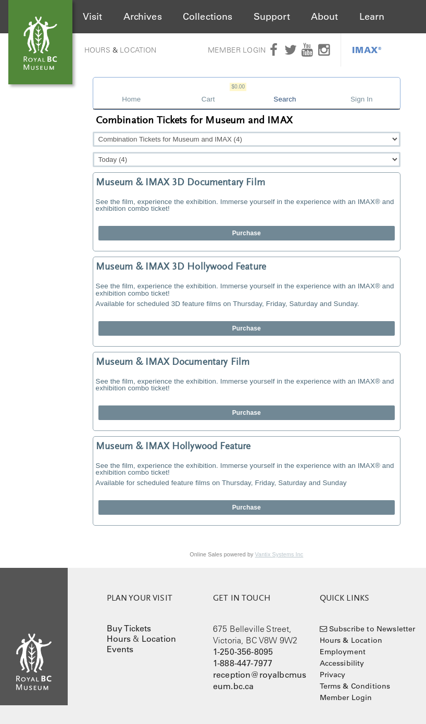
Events (120, 649)
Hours (97, 50)
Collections (208, 16)
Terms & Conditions (355, 686)
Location (138, 50)
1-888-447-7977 (242, 663)
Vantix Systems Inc (279, 554)
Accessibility (342, 663)
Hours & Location (351, 640)
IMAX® (367, 49)
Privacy (333, 674)
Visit (93, 16)
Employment (343, 651)
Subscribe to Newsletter (372, 628)
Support (272, 16)
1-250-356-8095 (243, 651)
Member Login (237, 50)
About (325, 16)
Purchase (246, 233)
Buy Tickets (129, 628)
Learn (372, 16)
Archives (142, 16)
